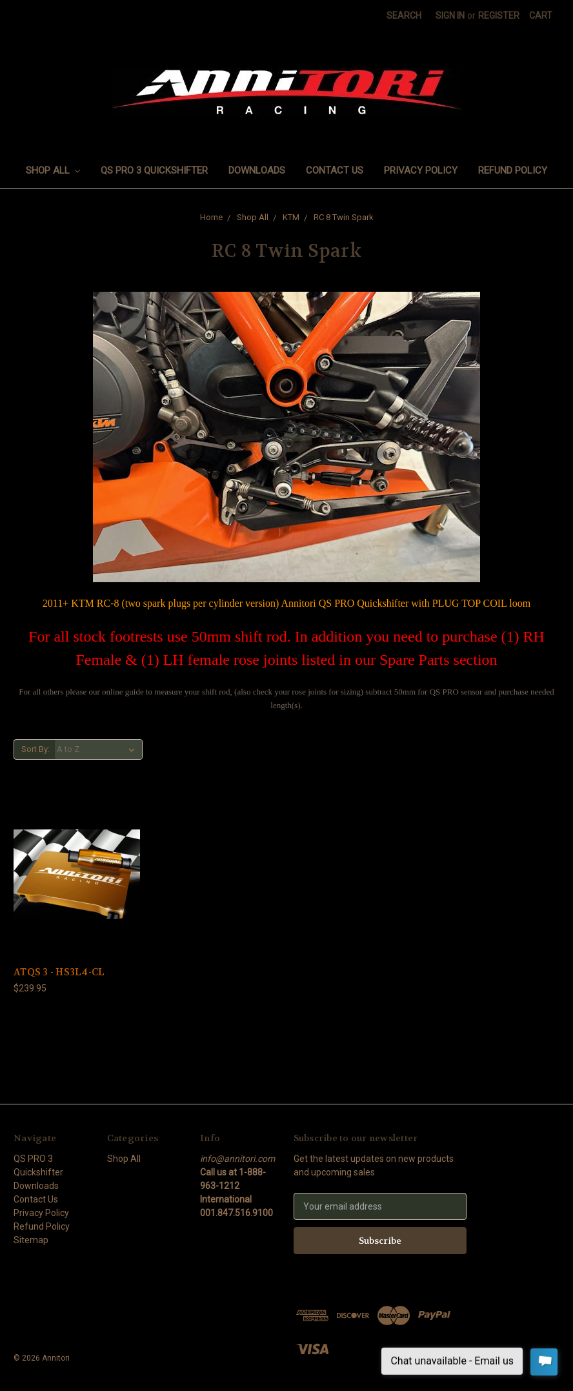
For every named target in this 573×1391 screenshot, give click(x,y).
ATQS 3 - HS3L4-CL (59, 972)
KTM (291, 217)
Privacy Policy (420, 170)
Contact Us (334, 170)
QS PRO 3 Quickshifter (154, 170)
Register (498, 15)
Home (211, 217)
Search (404, 15)
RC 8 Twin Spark (344, 217)
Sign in (450, 15)
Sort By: (35, 749)
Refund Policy (512, 170)
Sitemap (31, 1240)
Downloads (256, 170)
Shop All (53, 170)
